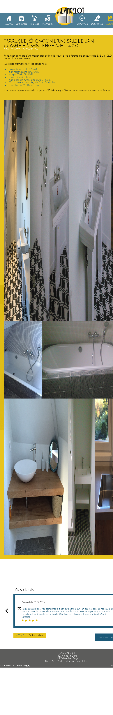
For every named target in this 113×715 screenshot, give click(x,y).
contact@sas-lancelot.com (76, 661)
